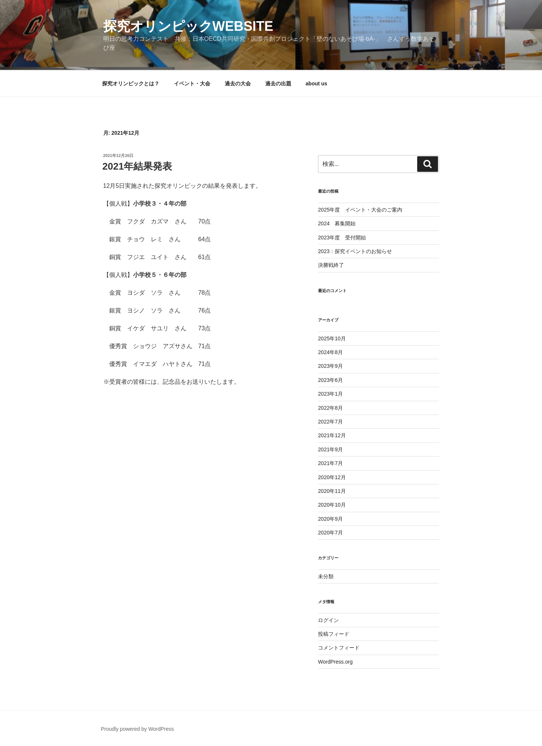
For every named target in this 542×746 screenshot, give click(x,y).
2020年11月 (332, 491)
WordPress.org (335, 662)
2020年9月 (330, 519)
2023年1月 (330, 394)
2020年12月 (332, 477)
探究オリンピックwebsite (188, 26)
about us (316, 83)
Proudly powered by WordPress (137, 729)
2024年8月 (330, 352)
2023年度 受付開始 (342, 238)
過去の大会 (238, 83)
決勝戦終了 (331, 265)
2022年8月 (330, 408)
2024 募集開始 (337, 223)
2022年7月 (330, 422)
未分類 (326, 576)
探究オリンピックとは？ (130, 83)
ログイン (328, 620)
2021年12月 (332, 435)
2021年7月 (330, 463)
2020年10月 (332, 505)
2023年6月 (330, 380)
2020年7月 (330, 533)
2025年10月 (332, 338)
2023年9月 (330, 366)
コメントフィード (339, 648)
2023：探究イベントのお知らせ (355, 251)
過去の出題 (278, 83)
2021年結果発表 (137, 166)
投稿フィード (333, 634)
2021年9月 (330, 449)
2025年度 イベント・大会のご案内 (360, 210)
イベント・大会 (192, 83)
